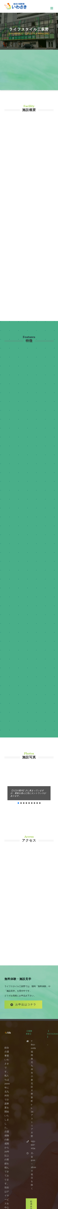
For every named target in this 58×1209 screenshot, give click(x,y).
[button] (18, 803)
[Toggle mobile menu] (52, 8)
